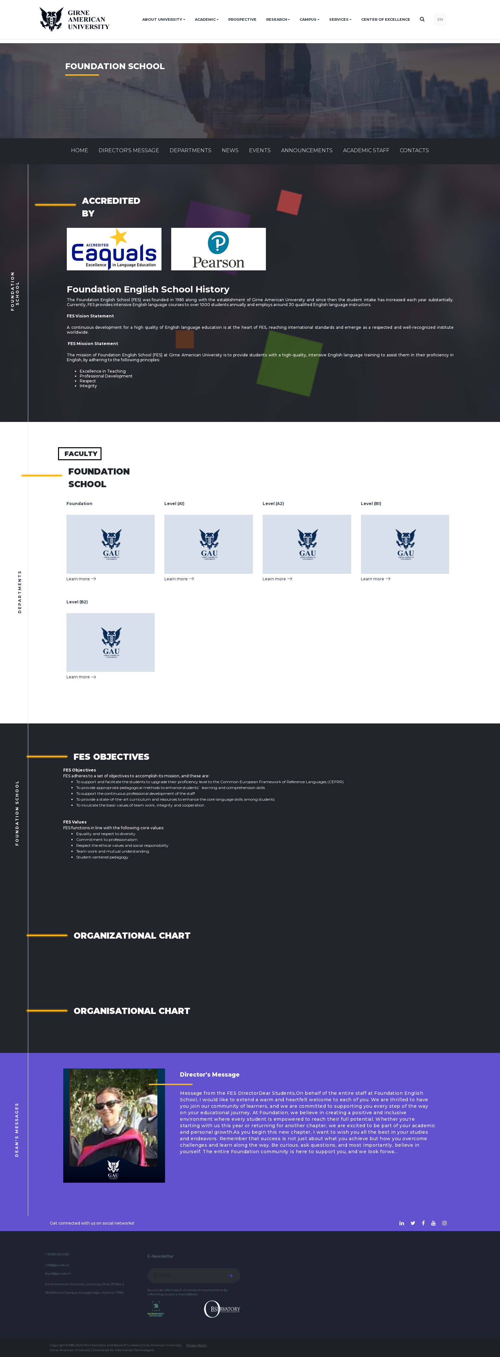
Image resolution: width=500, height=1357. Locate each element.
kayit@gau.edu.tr (58, 1273)
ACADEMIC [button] (205, 19)
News (230, 150)
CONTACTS (414, 150)
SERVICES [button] (339, 19)
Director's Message (129, 150)
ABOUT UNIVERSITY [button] (162, 19)
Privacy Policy (196, 1345)
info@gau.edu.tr (57, 1265)
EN (440, 19)
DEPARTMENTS (190, 150)
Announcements (307, 150)
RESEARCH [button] (276, 19)
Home (79, 150)
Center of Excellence (385, 19)
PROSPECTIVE (242, 19)
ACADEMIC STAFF (366, 150)
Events (260, 150)
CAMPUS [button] (308, 19)
